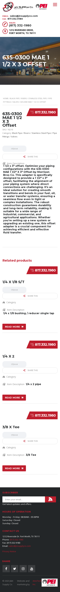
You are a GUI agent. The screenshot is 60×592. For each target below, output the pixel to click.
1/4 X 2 (8, 356)
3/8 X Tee (10, 427)
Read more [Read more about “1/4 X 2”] (12, 397)
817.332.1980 (45, 112)
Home (5, 98)
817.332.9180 (15, 18)
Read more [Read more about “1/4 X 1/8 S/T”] (12, 326)
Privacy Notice (9, 551)
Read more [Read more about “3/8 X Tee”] (12, 468)
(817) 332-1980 (20, 25)
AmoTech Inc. (37, 582)
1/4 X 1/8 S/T (13, 282)
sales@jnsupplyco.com (24, 15)
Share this (30, 156)
